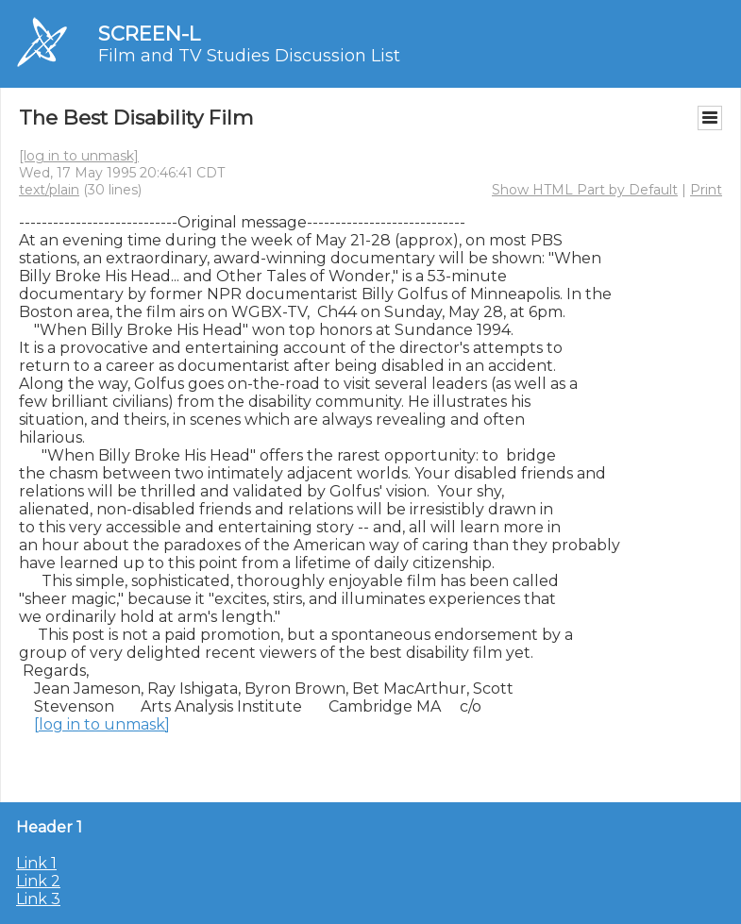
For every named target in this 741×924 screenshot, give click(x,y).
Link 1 (36, 863)
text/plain (49, 189)
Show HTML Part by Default (585, 189)
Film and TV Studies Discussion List (249, 55)
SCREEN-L (149, 33)
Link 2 (38, 881)
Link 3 (38, 899)
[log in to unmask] (79, 155)
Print (706, 189)
